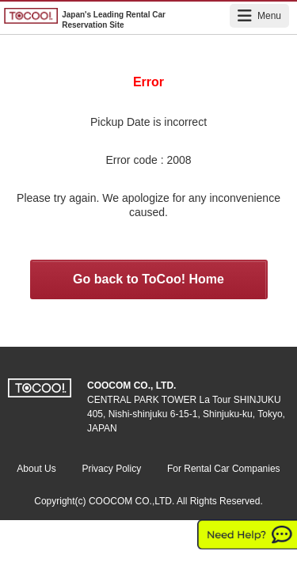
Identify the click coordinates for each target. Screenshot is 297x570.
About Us (36, 468)
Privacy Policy (111, 468)
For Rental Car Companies (223, 468)
